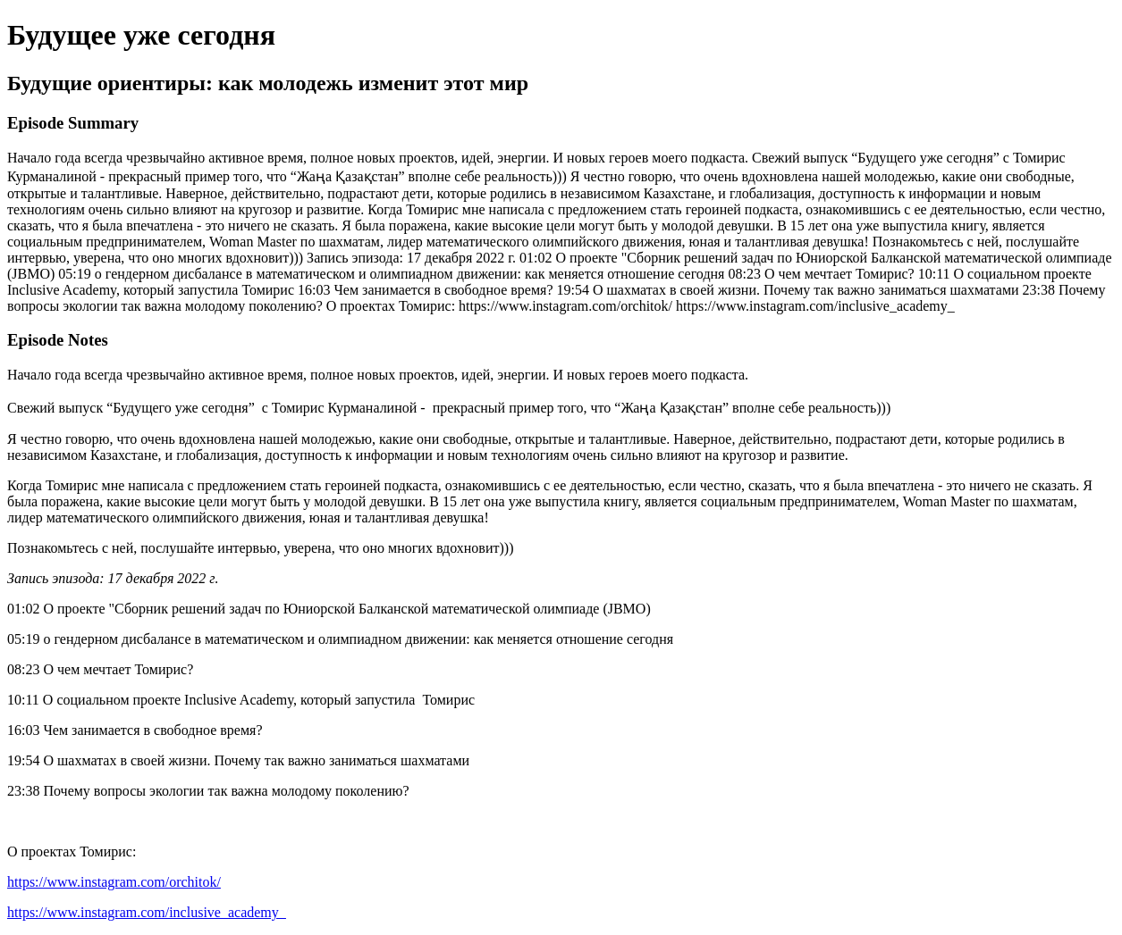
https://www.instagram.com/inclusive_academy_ (146, 912)
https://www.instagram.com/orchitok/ (114, 881)
